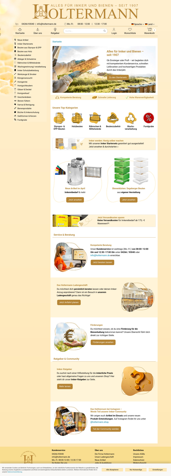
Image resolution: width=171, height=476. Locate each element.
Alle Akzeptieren (112, 470)
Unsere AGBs (139, 454)
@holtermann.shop (99, 422)
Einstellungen (158, 470)
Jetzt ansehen (75, 200)
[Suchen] (104, 31)
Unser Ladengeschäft (104, 457)
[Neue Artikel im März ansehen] (77, 181)
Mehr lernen (65, 386)
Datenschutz (138, 460)
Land (150, 24)
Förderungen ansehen (103, 342)
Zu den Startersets (118, 77)
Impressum (138, 457)
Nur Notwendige (136, 470)
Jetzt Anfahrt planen (69, 302)
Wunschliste (130, 30)
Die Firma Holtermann (104, 454)
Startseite (20, 30)
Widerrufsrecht (139, 463)
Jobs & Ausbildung (103, 463)
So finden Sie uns (59, 463)
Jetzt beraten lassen (102, 262)
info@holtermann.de (100, 255)
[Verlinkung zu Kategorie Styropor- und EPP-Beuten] (131, 181)
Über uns (38, 30)
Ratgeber (55, 30)
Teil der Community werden (106, 429)
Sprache (138, 24)
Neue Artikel (100, 460)
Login (114, 30)
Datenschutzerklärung (14, 472)
